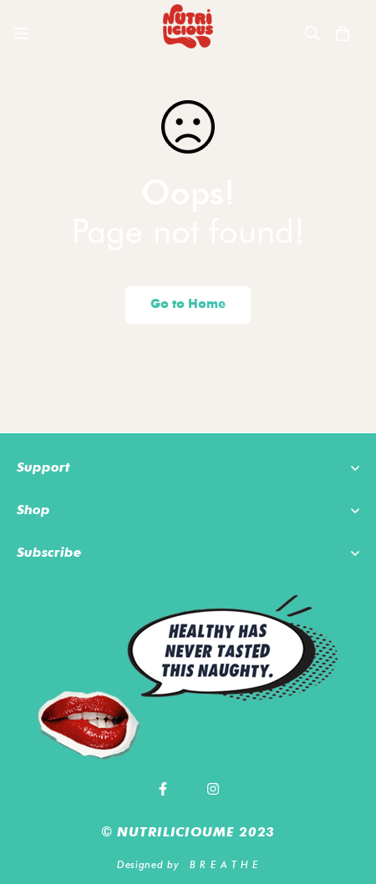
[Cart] (343, 33)
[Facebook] (163, 789)
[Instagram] (213, 789)
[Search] (312, 33)
